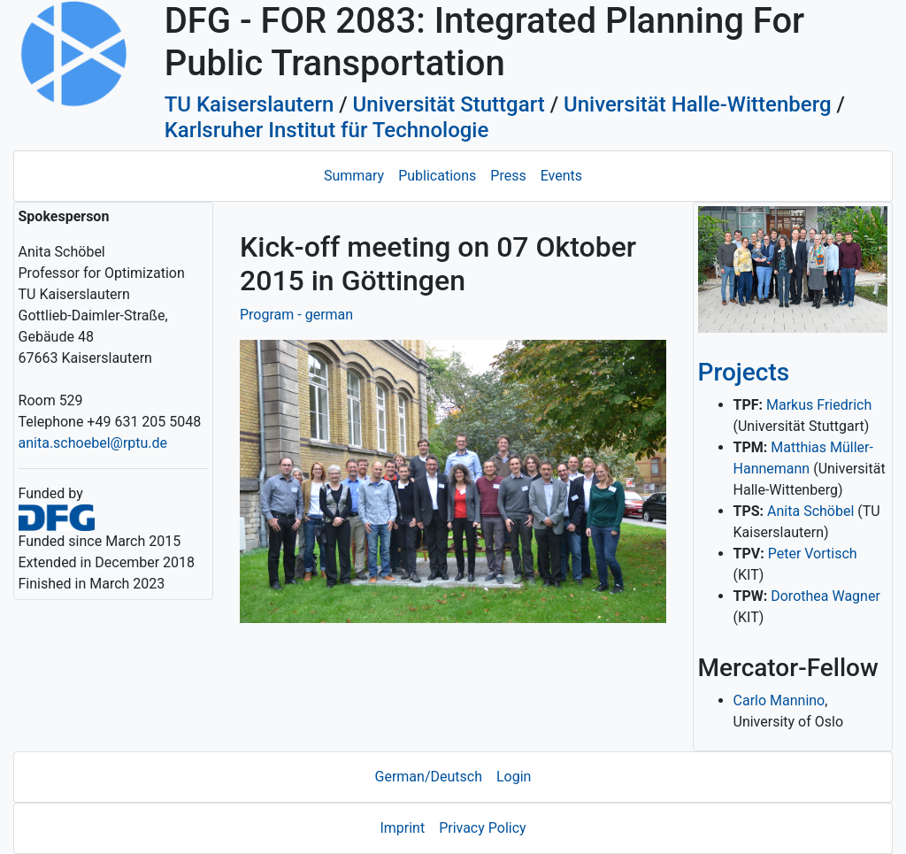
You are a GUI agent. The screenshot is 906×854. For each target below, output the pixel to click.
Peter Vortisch (812, 553)
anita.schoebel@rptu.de (93, 443)
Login (513, 776)
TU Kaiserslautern (249, 104)
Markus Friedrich (818, 404)
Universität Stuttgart (449, 104)
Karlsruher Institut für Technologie (327, 130)
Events (561, 175)
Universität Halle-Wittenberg (698, 104)
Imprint (402, 827)
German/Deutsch (428, 776)
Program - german (296, 314)
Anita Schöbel (810, 511)
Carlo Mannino (779, 700)
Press (508, 175)
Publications (437, 175)
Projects (744, 372)
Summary (354, 175)
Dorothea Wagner (825, 596)
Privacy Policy (482, 827)
